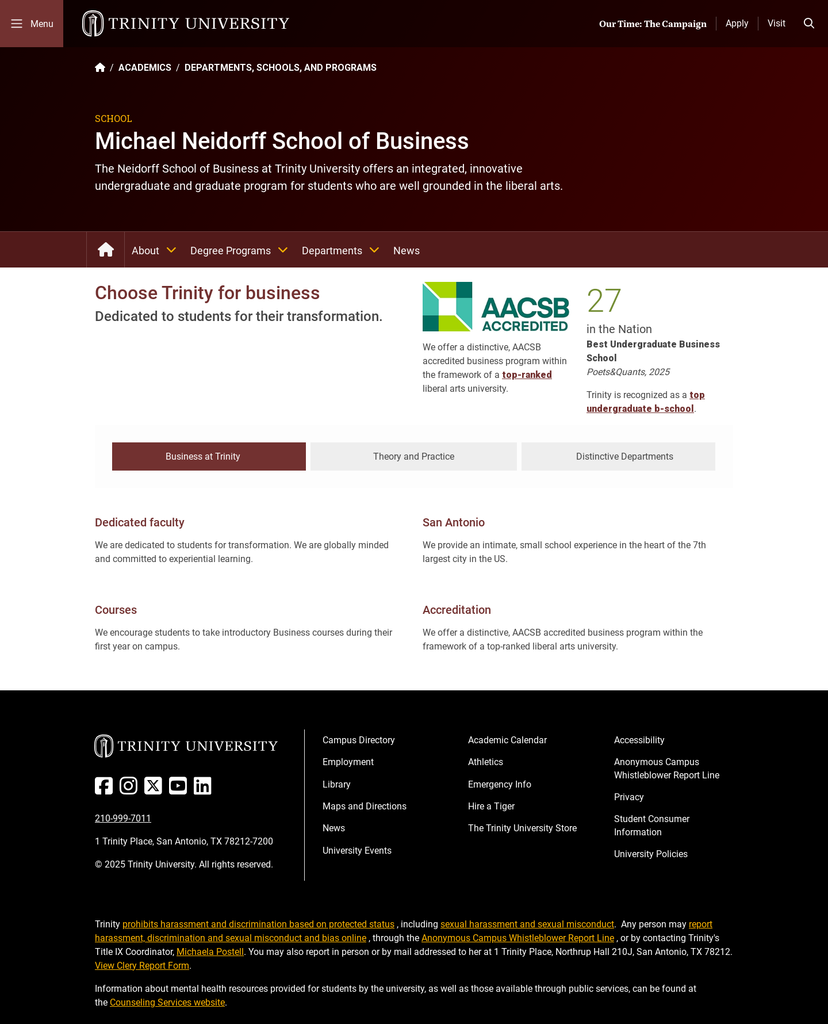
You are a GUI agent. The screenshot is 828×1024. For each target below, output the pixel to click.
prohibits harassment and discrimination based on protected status (258, 922)
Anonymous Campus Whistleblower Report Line (666, 767)
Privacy (629, 795)
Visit (776, 23)
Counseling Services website (167, 1000)
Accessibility (639, 738)
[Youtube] (180, 789)
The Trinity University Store (522, 827)
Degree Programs (242, 250)
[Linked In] (205, 789)
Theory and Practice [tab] (413, 455)
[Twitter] (155, 789)
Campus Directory (359, 738)
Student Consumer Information (651, 824)
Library (337, 782)
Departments (344, 250)
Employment (348, 760)
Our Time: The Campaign (653, 23)
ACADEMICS (144, 67)
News (406, 250)
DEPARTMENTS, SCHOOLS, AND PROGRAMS (281, 67)
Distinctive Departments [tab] (624, 455)
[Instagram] (131, 789)
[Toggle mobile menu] (31, 23)
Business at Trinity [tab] (203, 455)
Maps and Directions (365, 804)
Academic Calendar (507, 738)
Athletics (485, 760)
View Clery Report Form (142, 963)
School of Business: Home (105, 249)
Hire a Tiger (491, 804)
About (157, 250)
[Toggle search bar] (809, 23)
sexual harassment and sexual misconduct (527, 922)
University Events (357, 848)
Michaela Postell (210, 950)
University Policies (651, 852)
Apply (737, 23)
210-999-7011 (123, 816)
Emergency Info (499, 782)
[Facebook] (106, 789)
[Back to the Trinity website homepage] (100, 67)
